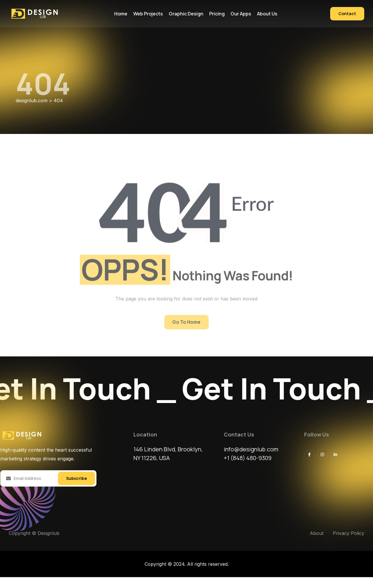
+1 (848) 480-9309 (248, 459)
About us (267, 13)
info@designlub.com (251, 450)
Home (120, 13)
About (316, 534)
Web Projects (148, 13)
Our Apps (241, 13)
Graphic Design (186, 13)
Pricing (217, 13)
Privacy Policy (348, 534)
